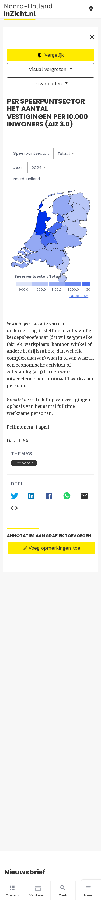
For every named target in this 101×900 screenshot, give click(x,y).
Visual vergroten (48, 69)
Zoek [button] (63, 890)
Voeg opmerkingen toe (51, 548)
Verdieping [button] (37, 890)
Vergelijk (50, 55)
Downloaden (48, 83)
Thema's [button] (12, 890)
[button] (91, 9)
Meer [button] (88, 890)
